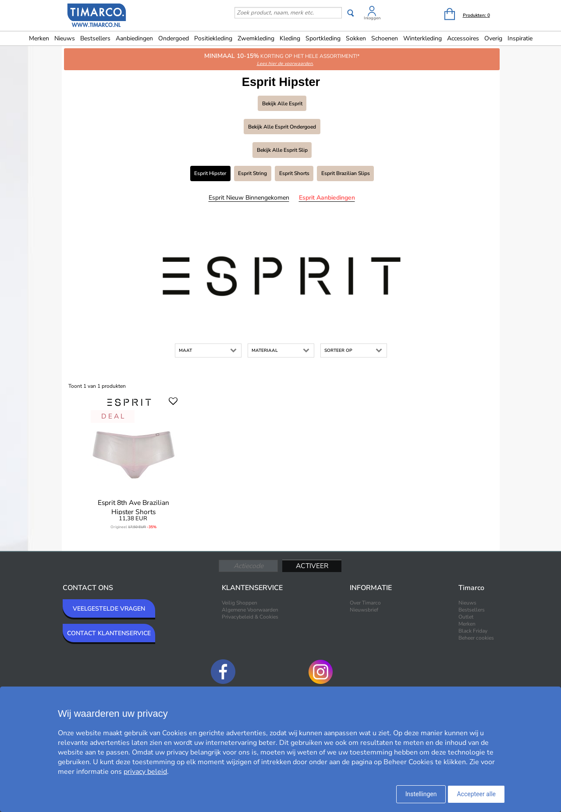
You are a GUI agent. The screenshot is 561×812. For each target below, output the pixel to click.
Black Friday (472, 630)
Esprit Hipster (210, 173)
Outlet (465, 616)
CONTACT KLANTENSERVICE (109, 633)
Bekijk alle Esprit (282, 103)
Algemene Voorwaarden (250, 609)
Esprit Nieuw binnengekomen (249, 197)
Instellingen (421, 794)
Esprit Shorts (294, 173)
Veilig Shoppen (239, 602)
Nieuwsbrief (364, 609)
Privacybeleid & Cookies (250, 616)
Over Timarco (365, 602)
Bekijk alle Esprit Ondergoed (282, 126)
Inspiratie (520, 38)
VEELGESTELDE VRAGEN (109, 609)
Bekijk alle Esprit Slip (282, 150)
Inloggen (372, 18)
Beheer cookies (476, 637)
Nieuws (64, 38)
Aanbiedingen (134, 38)
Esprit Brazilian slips (345, 173)
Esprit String (252, 173)
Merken (39, 38)
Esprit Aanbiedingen (327, 197)
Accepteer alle (476, 794)
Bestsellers (95, 38)
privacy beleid (145, 771)
